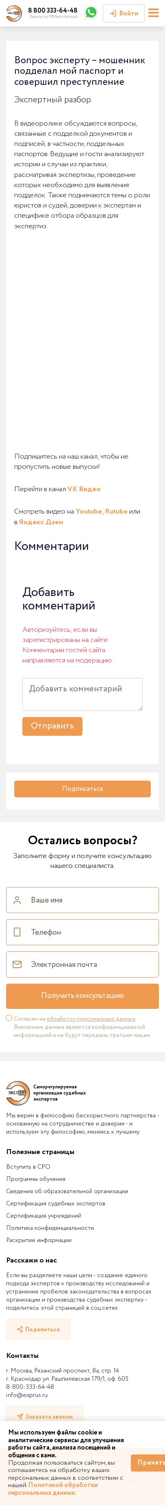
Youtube (89, 511)
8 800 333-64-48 (53, 10)
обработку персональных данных (91, 1019)
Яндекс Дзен (41, 522)
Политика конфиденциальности (50, 1228)
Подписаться (82, 789)
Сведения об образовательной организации (67, 1191)
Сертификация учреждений (43, 1216)
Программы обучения (35, 1179)
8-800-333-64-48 (30, 1387)
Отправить (52, 726)
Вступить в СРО (28, 1167)
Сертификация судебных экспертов (55, 1203)
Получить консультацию (82, 996)
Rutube (116, 511)
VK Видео (84, 489)
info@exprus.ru (27, 1395)
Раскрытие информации (39, 1240)
